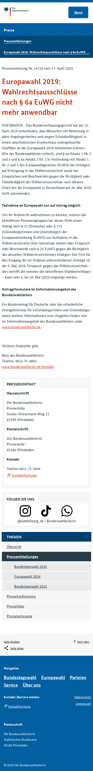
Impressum (83, 703)
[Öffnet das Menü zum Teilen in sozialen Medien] (14, 648)
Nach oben (83, 641)
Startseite (21, 13)
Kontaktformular (24, 475)
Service (11, 685)
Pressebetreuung (19, 615)
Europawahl (53, 677)
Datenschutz (82, 696)
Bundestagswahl (20, 677)
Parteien (78, 677)
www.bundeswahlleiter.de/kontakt (28, 366)
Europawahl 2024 (27, 576)
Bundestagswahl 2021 (30, 586)
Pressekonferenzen (21, 596)
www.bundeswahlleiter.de (21, 326)
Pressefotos (15, 606)
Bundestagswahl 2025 (30, 566)
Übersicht (14, 546)
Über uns (32, 685)
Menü (78, 12)
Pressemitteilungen (17, 41)
